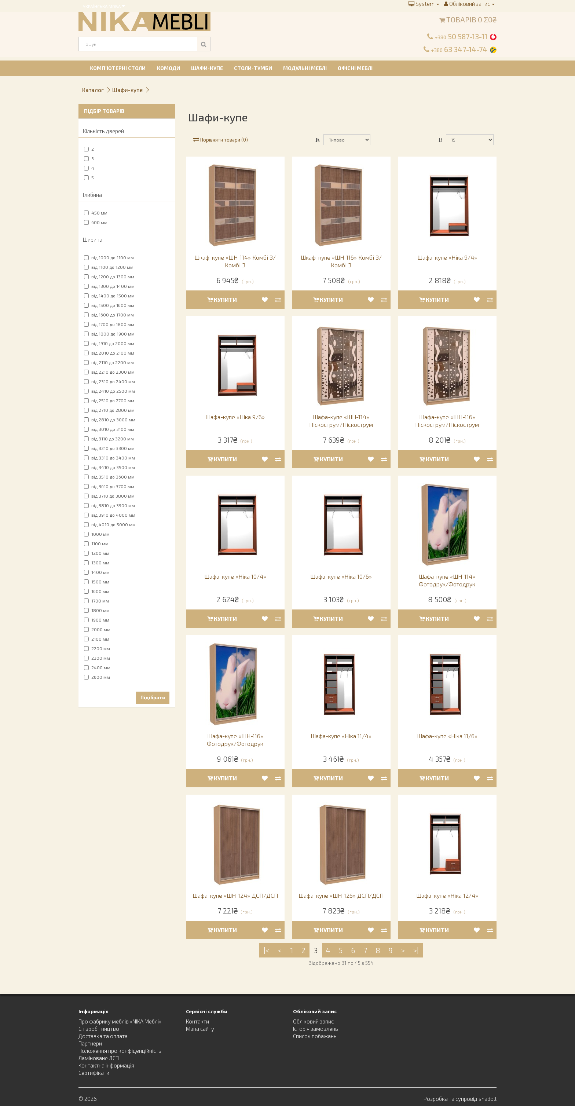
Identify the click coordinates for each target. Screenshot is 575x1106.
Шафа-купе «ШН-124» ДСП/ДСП (235, 895)
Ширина (92, 239)
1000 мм (97, 533)
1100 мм (96, 543)
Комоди (168, 68)
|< (267, 950)
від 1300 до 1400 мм (109, 286)
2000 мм (97, 629)
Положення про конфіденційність (119, 1050)
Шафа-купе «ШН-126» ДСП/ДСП (341, 895)
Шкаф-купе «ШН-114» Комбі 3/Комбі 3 (235, 261)
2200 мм (97, 648)
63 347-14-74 (459, 49)
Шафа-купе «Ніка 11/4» (341, 735)
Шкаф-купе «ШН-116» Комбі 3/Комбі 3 (341, 261)
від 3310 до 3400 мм (109, 457)
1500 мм (96, 581)
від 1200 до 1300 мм (109, 276)
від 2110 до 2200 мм (109, 362)
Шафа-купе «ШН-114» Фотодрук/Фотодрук (447, 580)
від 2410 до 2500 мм (109, 390)
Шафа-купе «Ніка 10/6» (341, 576)
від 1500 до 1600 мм (109, 305)
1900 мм (96, 619)
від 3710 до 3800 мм (109, 495)
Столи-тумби (253, 68)
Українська (104, 6)
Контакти (197, 1021)
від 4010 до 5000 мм (110, 524)
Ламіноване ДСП (98, 1058)
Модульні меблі (305, 68)
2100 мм (96, 638)
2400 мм (97, 667)
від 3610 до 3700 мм (109, 486)
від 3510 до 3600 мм (109, 476)
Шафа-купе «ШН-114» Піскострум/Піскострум (341, 420)
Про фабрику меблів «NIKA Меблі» (119, 1021)
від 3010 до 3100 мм (109, 429)
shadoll (488, 1098)
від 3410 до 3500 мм (109, 467)
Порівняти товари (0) (220, 139)
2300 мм (97, 657)
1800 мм (97, 610)
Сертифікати (93, 1072)
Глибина (92, 194)
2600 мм (97, 677)
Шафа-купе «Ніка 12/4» (447, 895)
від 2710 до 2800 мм (109, 410)
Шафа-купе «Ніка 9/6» (235, 416)
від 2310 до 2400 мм (109, 381)
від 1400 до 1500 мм (109, 295)
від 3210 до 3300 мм (109, 448)
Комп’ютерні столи (117, 68)
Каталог (93, 90)
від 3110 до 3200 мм (109, 438)
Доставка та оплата (103, 1036)
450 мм (95, 212)
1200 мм (96, 553)
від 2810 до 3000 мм (109, 419)
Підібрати (152, 697)
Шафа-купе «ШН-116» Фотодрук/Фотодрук (235, 739)
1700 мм (96, 600)
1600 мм (96, 591)
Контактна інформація (106, 1065)
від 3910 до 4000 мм (109, 514)
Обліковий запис (313, 1021)
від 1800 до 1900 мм (109, 333)
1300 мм (96, 562)
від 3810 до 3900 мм (109, 505)
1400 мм (97, 572)
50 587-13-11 (461, 36)
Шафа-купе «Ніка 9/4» (447, 257)
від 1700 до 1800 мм (109, 324)
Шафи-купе (207, 68)
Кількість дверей (103, 131)
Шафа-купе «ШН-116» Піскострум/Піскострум (447, 420)
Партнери (90, 1043)
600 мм (95, 222)
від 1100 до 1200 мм (108, 267)
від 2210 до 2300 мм (109, 371)
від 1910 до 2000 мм (109, 343)
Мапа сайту (200, 1028)
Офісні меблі (355, 68)
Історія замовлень (315, 1028)
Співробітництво (98, 1028)
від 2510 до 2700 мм (109, 400)
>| (416, 950)
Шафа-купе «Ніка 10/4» (235, 576)
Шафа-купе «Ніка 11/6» (447, 735)
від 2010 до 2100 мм (109, 352)
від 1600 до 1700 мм (109, 314)
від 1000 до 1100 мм (109, 257)
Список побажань (315, 1036)
